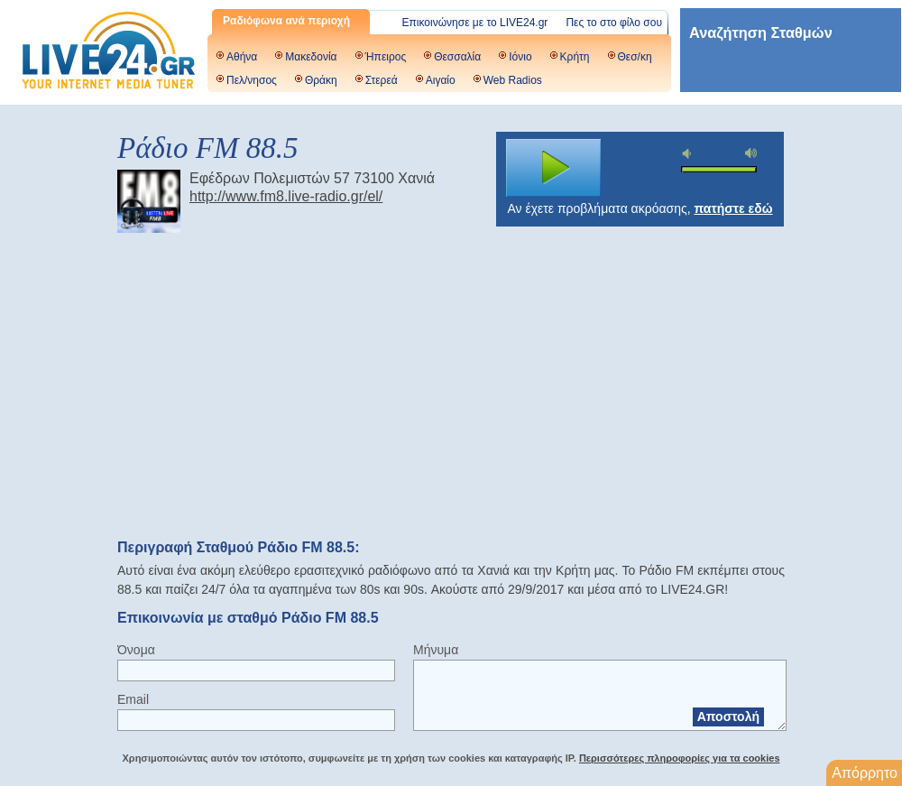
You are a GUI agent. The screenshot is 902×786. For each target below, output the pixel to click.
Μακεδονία (310, 57)
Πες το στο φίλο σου (614, 22)
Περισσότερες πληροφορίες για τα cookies (679, 758)
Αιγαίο (441, 80)
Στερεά (381, 80)
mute (689, 154)
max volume (751, 153)
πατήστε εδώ (734, 208)
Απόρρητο (864, 773)
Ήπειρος (386, 57)
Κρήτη (575, 57)
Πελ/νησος (251, 80)
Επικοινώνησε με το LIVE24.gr (475, 22)
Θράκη (321, 80)
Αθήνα (241, 57)
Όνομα (136, 650)
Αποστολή (728, 716)
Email (133, 699)
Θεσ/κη (635, 57)
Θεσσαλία (457, 57)
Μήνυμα (435, 650)
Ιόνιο (520, 57)
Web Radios (512, 80)
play (554, 168)
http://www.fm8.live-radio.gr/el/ (285, 196)
